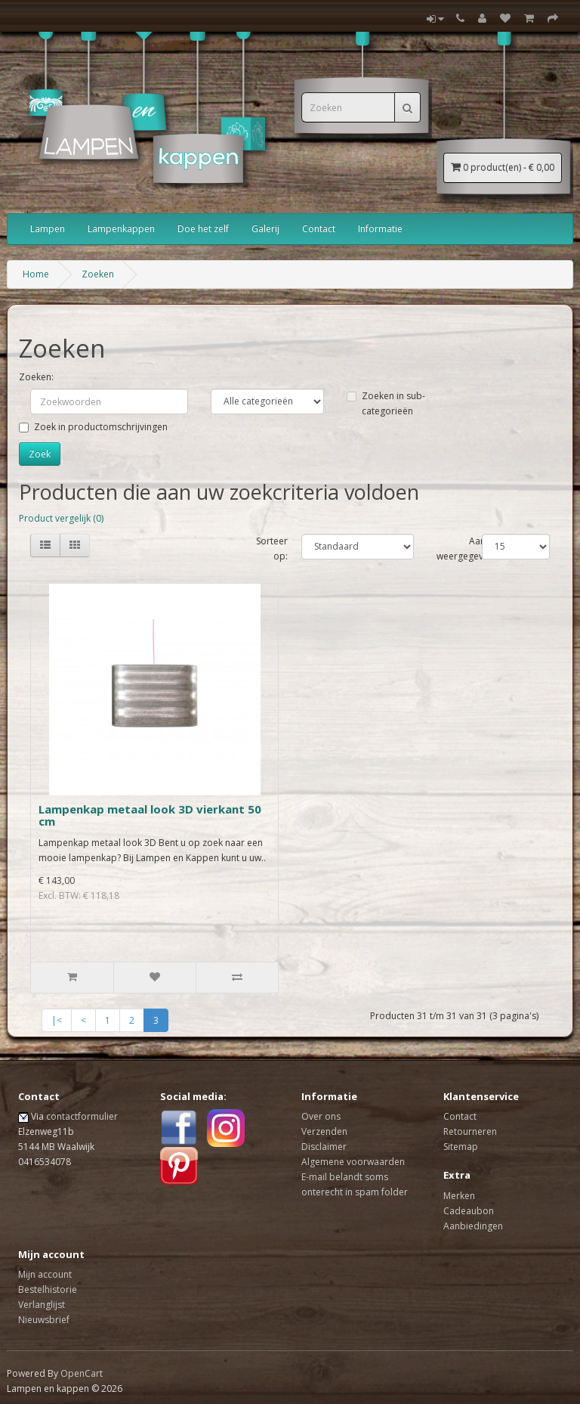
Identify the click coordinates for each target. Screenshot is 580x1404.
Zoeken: (36, 376)
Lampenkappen (121, 228)
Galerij (265, 228)
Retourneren (470, 1131)
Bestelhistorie (47, 1289)
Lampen (47, 228)
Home (36, 274)
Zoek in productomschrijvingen (93, 426)
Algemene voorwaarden (353, 1161)
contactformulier (82, 1116)
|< (56, 1020)
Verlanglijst (41, 1304)
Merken (459, 1195)
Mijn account (45, 1274)
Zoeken (98, 274)
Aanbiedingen (473, 1226)
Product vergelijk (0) (61, 518)
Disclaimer (324, 1146)
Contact (318, 228)
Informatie (380, 228)
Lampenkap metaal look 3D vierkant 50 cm (150, 815)
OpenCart (81, 1373)
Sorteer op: (272, 549)
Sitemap (460, 1146)
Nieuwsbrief (43, 1319)
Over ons (321, 1116)
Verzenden (324, 1131)
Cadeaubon (468, 1210)
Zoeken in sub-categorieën (386, 403)
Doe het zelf (203, 228)
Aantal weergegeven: (466, 549)
